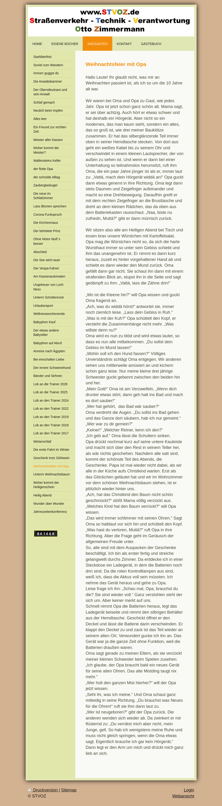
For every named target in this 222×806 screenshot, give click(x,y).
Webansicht (183, 796)
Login (189, 790)
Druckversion (43, 790)
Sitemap (69, 790)
